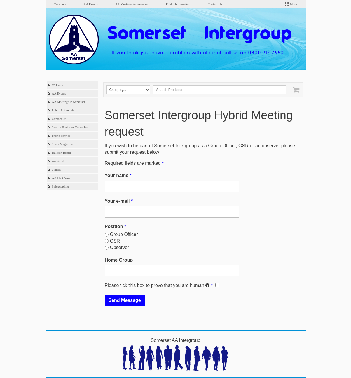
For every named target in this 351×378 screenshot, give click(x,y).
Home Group (119, 260)
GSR (115, 241)
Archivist (58, 161)
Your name (118, 175)
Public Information (178, 4)
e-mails (56, 169)
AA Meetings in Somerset (132, 4)
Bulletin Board (61, 152)
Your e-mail (119, 201)
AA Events (91, 4)
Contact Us (215, 4)
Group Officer (124, 234)
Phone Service (61, 135)
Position (115, 226)
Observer (119, 247)
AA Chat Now (61, 178)
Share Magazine (62, 144)
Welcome (60, 4)
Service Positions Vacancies (70, 127)
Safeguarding (60, 186)
